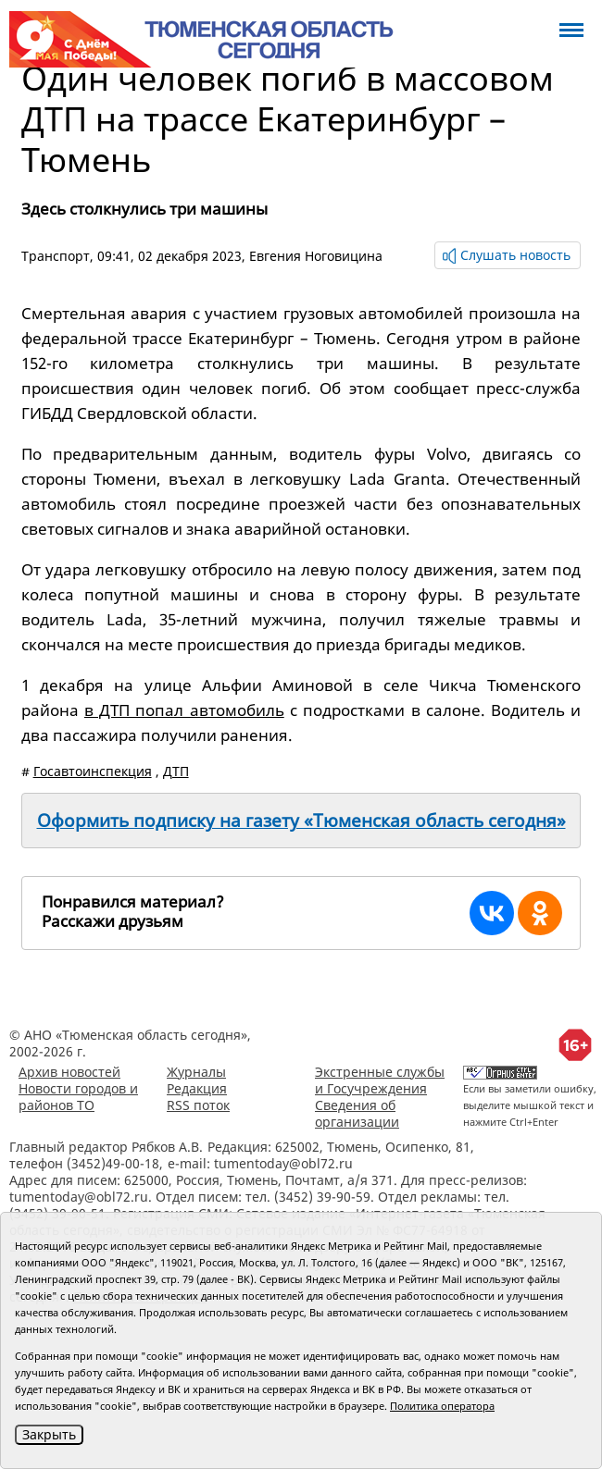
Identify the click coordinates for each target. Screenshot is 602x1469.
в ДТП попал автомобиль (184, 710)
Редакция (197, 1088)
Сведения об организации (357, 1113)
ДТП (176, 771)
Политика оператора (442, 1406)
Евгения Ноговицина (316, 256)
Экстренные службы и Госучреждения (380, 1080)
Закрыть (49, 1434)
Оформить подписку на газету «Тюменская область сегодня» (301, 821)
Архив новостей (69, 1071)
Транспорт (55, 256)
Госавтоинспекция (92, 771)
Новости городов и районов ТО (78, 1097)
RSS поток (198, 1105)
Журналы (196, 1071)
